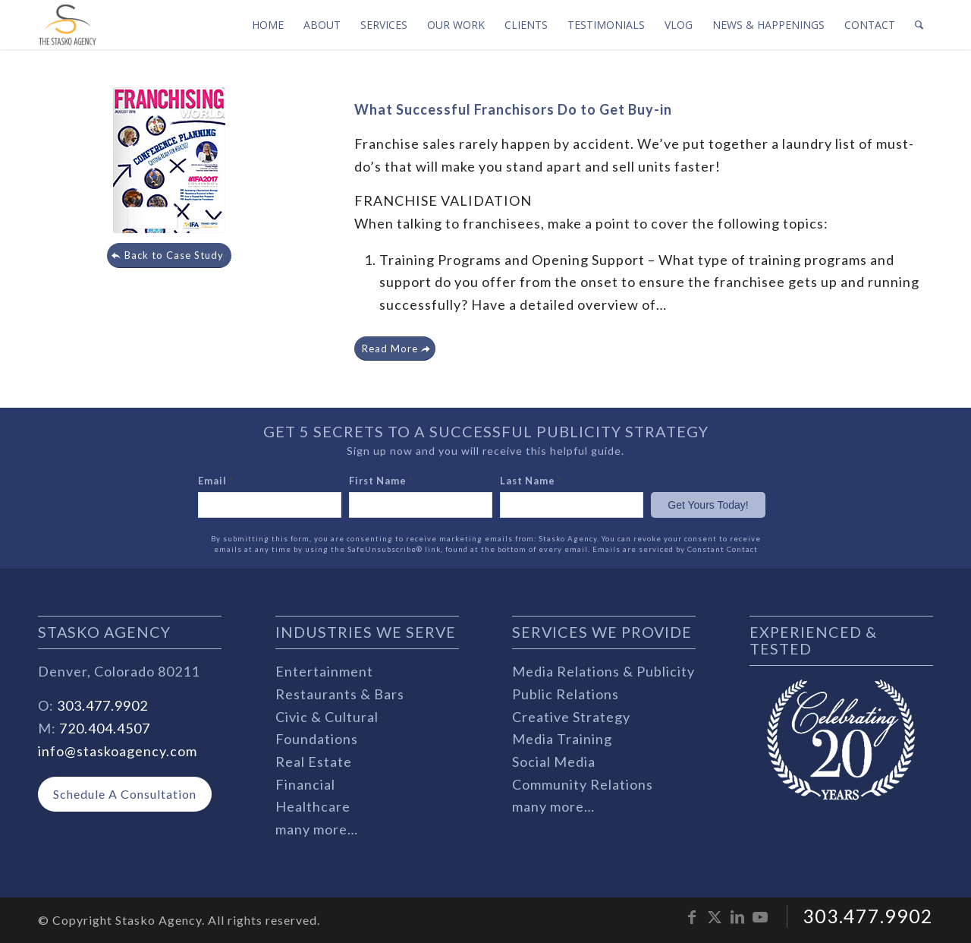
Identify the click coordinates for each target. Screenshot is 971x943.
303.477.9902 (102, 705)
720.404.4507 (104, 728)
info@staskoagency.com (117, 751)
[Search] (919, 24)
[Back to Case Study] (169, 255)
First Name (381, 481)
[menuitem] (268, 24)
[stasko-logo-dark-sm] (67, 24)
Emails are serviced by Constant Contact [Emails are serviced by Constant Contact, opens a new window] (675, 549)
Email (216, 481)
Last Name (531, 481)
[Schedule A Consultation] (125, 794)
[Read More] (394, 348)
